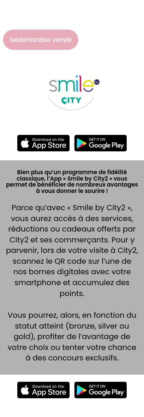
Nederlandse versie (41, 39)
